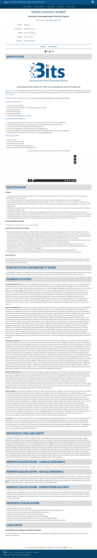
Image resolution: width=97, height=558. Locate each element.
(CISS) (63, 92)
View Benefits (52, 46)
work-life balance (26, 115)
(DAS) (43, 90)
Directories (29, 552)
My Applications (39, 6)
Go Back (43, 46)
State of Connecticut (13, 90)
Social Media (36, 552)
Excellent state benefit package (15, 107)
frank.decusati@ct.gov (11, 262)
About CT (11, 552)
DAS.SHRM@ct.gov (71, 218)
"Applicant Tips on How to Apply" (25, 225)
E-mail (27, 547)
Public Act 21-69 (67, 202)
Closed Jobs (70, 6)
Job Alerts (60, 6)
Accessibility (22, 552)
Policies (16, 552)
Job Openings (27, 6)
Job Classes (50, 6)
